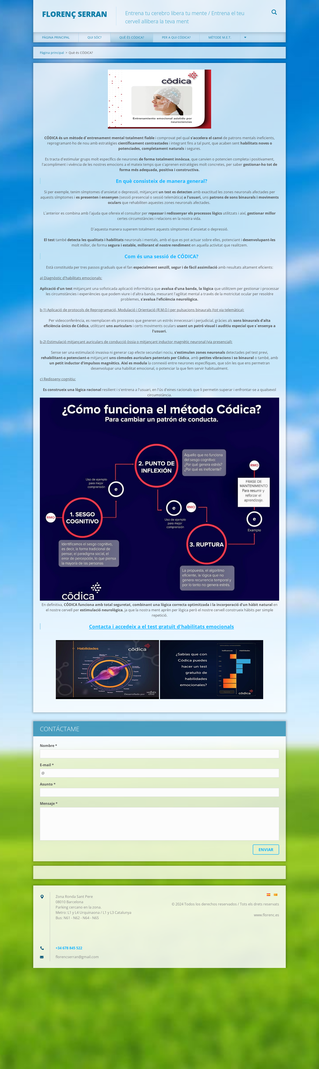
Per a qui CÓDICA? (176, 37)
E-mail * (47, 764)
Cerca (274, 13)
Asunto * (48, 784)
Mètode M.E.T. (219, 37)
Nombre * (48, 745)
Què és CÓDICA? (131, 37)
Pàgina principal (56, 37)
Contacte (257, 37)
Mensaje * (49, 803)
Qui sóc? (94, 37)
